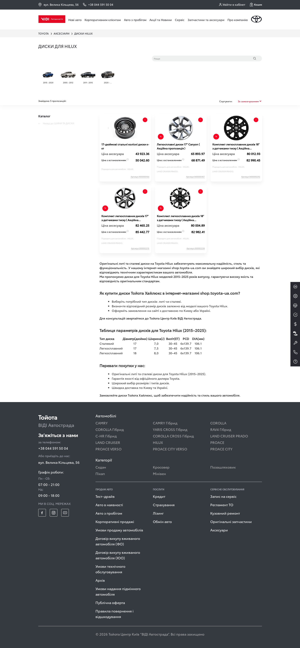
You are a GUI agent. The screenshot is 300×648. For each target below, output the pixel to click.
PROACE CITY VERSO (170, 448)
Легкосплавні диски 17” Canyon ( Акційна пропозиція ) (178, 146)
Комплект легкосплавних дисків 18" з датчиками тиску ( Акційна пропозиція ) (235, 146)
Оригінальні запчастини (231, 521)
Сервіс (179, 20)
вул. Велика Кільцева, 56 (58, 4)
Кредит (159, 496)
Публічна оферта (110, 602)
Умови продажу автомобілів (119, 529)
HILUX (158, 442)
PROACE (217, 442)
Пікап (100, 473)
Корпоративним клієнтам (103, 20)
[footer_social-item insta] (53, 513)
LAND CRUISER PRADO (229, 435)
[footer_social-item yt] (65, 513)
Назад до (56, 123)
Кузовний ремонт (225, 513)
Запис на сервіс (223, 496)
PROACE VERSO (108, 448)
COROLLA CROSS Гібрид (173, 435)
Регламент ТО (221, 504)
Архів (100, 580)
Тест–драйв (105, 496)
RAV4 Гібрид (220, 429)
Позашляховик (223, 467)
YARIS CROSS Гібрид (170, 429)
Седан (100, 467)
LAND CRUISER (107, 442)
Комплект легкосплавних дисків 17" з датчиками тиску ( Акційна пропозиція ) (124, 218)
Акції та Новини (160, 20)
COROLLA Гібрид (109, 429)
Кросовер (161, 467)
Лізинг (158, 513)
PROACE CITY (221, 448)
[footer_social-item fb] (42, 513)
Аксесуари (219, 529)
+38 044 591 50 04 (53, 448)
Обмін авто (162, 521)
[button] (256, 4)
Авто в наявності (109, 504)
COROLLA (218, 422)
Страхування (164, 504)
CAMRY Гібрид (165, 422)
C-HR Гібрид (106, 435)
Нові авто (75, 20)
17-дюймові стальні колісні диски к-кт (125, 146)
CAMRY (101, 422)
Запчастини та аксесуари (206, 20)
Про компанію (237, 20)
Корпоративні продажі (114, 521)
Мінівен (159, 473)
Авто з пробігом (135, 20)
